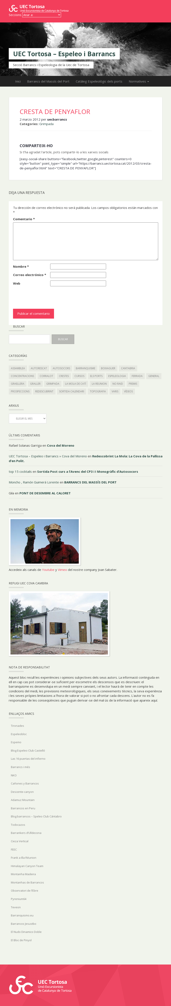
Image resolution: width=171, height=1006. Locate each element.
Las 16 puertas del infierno (28, 759)
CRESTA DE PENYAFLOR (55, 111)
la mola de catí (75, 384)
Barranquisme (85, 368)
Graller (35, 384)
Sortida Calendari (71, 391)
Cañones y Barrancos (25, 783)
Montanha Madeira (23, 874)
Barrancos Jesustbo (23, 924)
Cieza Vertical (19, 841)
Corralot (46, 376)
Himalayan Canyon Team (27, 866)
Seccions (15, 15)
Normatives (139, 81)
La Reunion (99, 384)
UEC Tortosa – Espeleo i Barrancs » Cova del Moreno (48, 456)
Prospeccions (20, 391)
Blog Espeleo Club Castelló (28, 750)
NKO (14, 775)
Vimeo (62, 569)
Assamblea (18, 368)
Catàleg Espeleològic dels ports (99, 81)
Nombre (21, 266)
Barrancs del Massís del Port (48, 81)
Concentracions (22, 376)
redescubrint (44, 391)
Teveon (16, 907)
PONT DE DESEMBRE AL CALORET (45, 493)
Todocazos (18, 825)
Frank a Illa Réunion (23, 858)
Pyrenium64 (18, 899)
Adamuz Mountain (23, 800)
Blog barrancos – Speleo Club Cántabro (36, 816)
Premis (133, 384)
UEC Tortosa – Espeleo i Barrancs (64, 53)
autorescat (39, 368)
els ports (96, 376)
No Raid (118, 384)
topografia (98, 391)
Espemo (16, 742)
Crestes (64, 376)
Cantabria (128, 368)
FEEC (14, 849)
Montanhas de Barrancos (27, 882)
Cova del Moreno (60, 445)
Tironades (17, 726)
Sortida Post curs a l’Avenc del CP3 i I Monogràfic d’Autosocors (87, 471)
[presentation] (42, 296)
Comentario (24, 219)
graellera (17, 384)
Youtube (48, 569)
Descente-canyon (22, 792)
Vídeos (128, 391)
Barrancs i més (20, 767)
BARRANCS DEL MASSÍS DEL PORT (90, 482)
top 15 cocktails (20, 471)
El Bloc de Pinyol (21, 940)
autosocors (61, 368)
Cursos (79, 376)
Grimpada (46, 124)
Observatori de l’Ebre (24, 890)
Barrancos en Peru (23, 808)
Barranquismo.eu (22, 915)
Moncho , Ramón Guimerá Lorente (34, 482)
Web (16, 283)
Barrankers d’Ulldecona (26, 833)
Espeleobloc (19, 734)
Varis (115, 391)
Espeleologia (117, 376)
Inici (18, 81)
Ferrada (137, 376)
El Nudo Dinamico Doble (26, 932)
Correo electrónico (29, 275)
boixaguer (108, 368)
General (153, 376)
